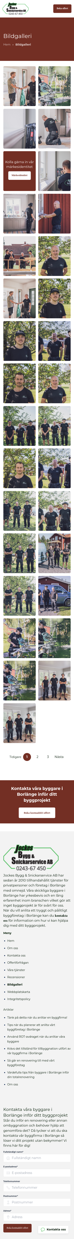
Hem (10, 941)
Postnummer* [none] (10, 1196)
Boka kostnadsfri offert (37, 812)
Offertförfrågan (18, 962)
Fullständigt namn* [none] (13, 1152)
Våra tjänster (16, 970)
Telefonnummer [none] (11, 1181)
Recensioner (16, 977)
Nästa (59, 757)
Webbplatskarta (18, 992)
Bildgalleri (14, 984)
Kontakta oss (16, 955)
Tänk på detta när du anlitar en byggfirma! (37, 1017)
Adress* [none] (7, 1211)
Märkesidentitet (19, 175)
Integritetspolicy (18, 999)
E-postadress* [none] (10, 1166)
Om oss (12, 948)
